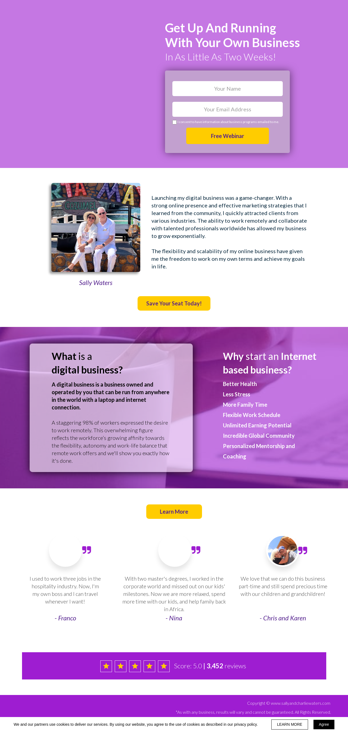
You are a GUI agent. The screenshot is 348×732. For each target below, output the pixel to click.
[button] (174, 303)
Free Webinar (227, 136)
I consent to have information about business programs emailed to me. (228, 122)
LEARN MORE (289, 724)
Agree (324, 724)
